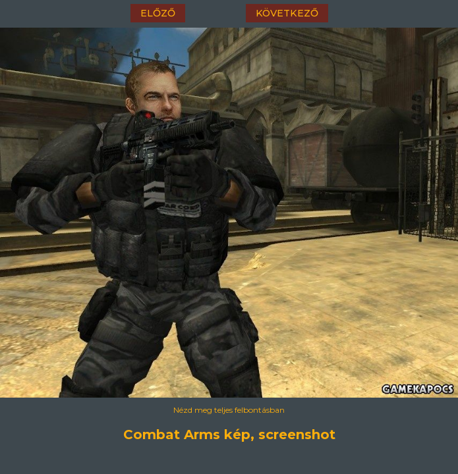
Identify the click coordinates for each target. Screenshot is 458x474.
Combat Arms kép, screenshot (229, 434)
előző (157, 13)
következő (287, 13)
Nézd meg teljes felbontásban (229, 410)
